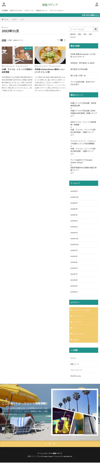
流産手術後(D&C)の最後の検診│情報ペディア (83, 168)
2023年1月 (74, 235)
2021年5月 (74, 292)
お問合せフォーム (47, 10)
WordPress (69, 467)
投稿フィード (75, 373)
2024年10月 (75, 198)
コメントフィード (77, 380)
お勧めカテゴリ (20, 40)
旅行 (90, 34)
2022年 (14, 19)
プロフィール (32, 10)
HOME (6, 19)
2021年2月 (74, 298)
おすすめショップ (79, 323)
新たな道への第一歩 (78, 75)
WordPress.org (76, 386)
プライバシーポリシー (64, 10)
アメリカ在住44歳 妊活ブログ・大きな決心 (83, 83)
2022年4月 (74, 267)
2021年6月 (74, 286)
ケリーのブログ (78, 329)
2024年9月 (74, 204)
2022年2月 (74, 273)
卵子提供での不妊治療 (78, 69)
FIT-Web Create (46, 467)
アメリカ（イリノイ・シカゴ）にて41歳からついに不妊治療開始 (83, 142)
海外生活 (72, 34)
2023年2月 (74, 229)
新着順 (4, 40)
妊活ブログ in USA (18, 10)
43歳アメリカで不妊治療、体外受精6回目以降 (83, 104)
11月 (22, 19)
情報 (79, 34)
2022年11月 (75, 242)
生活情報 (5, 10)
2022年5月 (74, 261)
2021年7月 (74, 279)
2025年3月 (74, 191)
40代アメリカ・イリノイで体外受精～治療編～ (83, 123)
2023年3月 (74, 223)
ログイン (73, 367)
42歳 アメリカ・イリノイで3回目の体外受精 (17, 70)
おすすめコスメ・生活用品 (82, 317)
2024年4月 (74, 210)
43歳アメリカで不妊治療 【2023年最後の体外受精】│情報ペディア (83, 112)
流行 (85, 34)
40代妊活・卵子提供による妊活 (83, 63)
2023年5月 (74, 217)
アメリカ (72, 37)
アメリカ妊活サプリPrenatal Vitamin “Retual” (81, 161)
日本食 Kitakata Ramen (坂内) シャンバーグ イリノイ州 (50, 70)
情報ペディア (57, 464)
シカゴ (62, 48)
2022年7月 (74, 254)
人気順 (10, 40)
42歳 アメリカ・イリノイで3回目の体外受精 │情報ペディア (82, 131)
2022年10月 (75, 248)
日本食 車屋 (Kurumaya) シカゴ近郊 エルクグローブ (82, 55)
